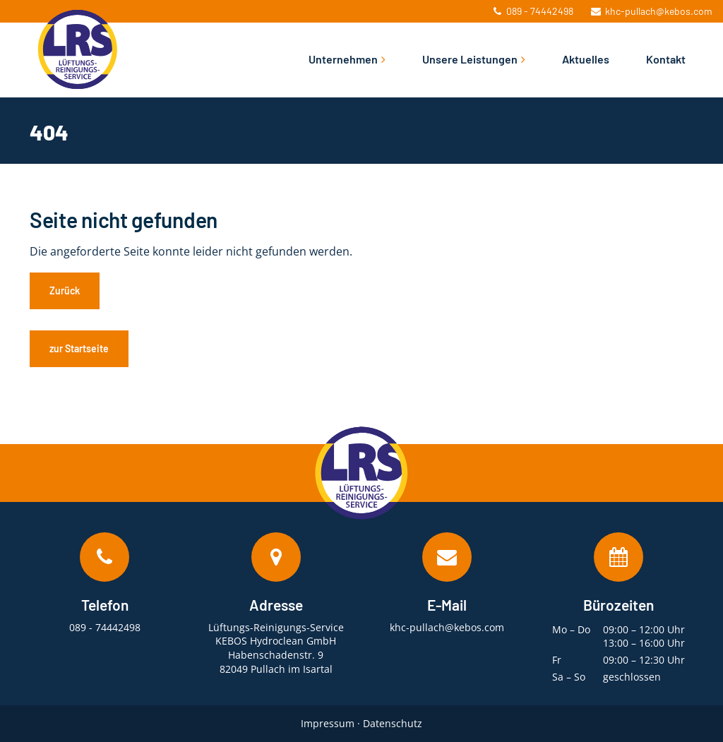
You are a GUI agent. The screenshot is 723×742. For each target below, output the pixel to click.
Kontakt (666, 59)
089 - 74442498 (533, 11)
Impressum (327, 723)
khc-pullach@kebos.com (652, 11)
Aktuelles (585, 59)
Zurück (64, 291)
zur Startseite (79, 348)
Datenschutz (392, 723)
